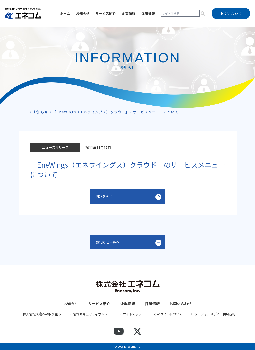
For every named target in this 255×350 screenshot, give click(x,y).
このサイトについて (168, 314)
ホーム (65, 13)
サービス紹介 (105, 13)
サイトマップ (132, 314)
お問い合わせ (180, 303)
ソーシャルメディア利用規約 (214, 314)
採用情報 (148, 13)
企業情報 (128, 13)
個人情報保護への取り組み (42, 314)
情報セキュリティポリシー (92, 314)
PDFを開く (105, 196)
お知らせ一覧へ (109, 242)
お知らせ (83, 13)
